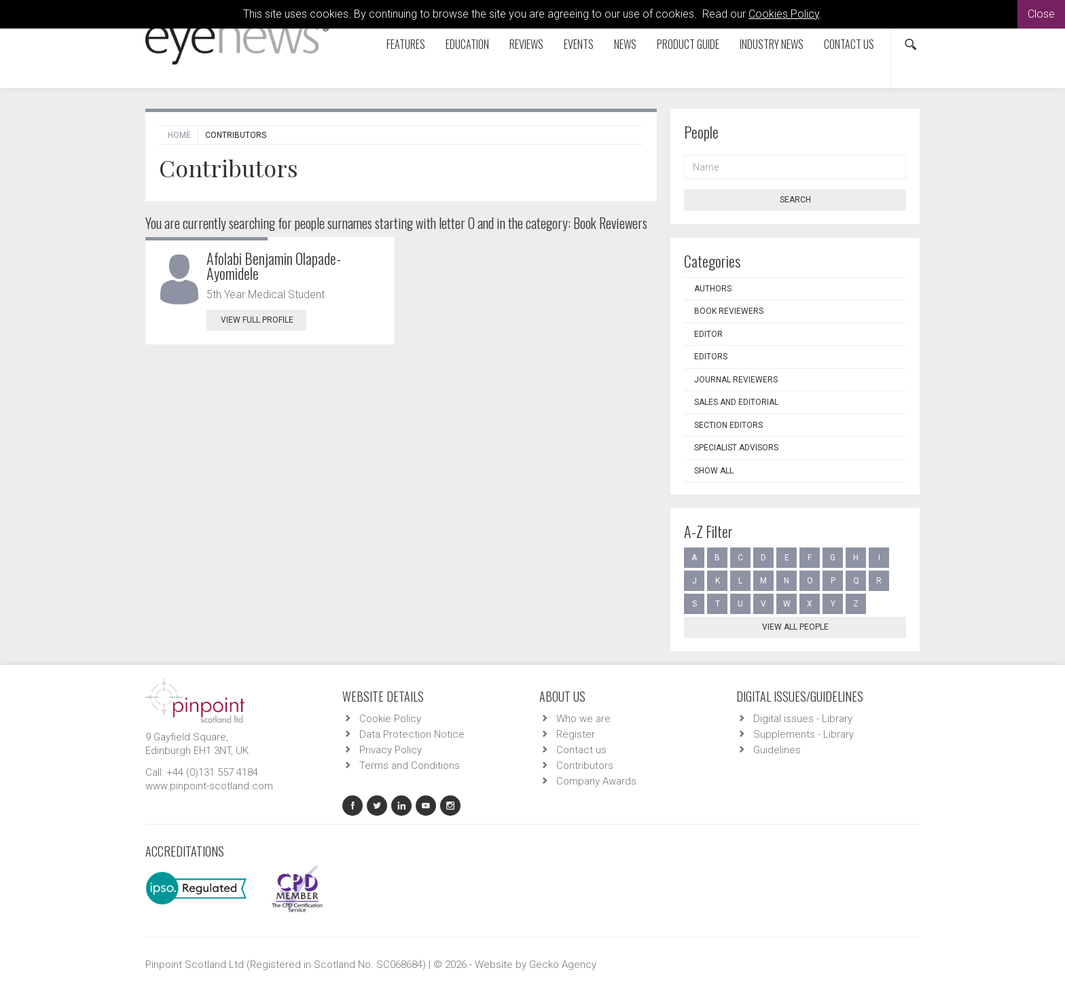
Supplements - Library (803, 734)
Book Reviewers (728, 311)
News (625, 44)
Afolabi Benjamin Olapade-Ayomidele (273, 265)
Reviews (526, 44)
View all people (795, 627)
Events (579, 44)
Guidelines (777, 750)
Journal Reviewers (736, 379)
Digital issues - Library (802, 719)
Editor (708, 334)
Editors (710, 356)
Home (179, 135)
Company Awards (596, 781)
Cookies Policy (783, 13)
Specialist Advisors (736, 447)
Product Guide (688, 44)
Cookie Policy (390, 719)
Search (795, 199)
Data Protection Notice (412, 734)
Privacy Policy (390, 750)
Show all (714, 470)
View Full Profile (263, 320)
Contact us (849, 44)
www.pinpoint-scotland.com (209, 786)
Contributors (584, 765)
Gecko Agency (562, 964)
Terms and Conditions (409, 765)
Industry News (772, 44)
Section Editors (728, 425)
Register (575, 734)
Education (467, 44)
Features (405, 44)
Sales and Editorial (736, 402)
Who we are (583, 719)
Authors (713, 288)
